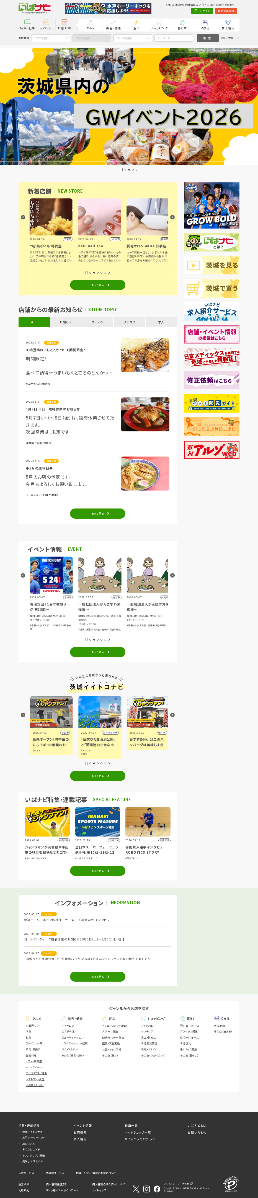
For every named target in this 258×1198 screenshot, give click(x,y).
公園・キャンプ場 (111, 1049)
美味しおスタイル (32, 1161)
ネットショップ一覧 (138, 1132)
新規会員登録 (208, 11)
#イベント (35, 750)
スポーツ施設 (110, 1031)
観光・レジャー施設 (113, 1037)
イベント (46, 28)
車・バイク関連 (188, 1049)
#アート (34, 754)
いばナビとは (197, 1125)
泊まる (205, 28)
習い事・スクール (189, 1025)
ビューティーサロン (72, 1037)
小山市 (111, 732)
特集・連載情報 (29, 1125)
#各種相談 (161, 629)
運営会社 (24, 1184)
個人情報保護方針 (57, 1184)
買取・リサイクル (150, 1049)
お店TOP (64, 28)
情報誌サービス (55, 1173)
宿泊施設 (219, 1025)
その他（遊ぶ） (110, 1055)
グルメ (90, 28)
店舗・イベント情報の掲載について (96, 1173)
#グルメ (83, 750)
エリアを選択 (41, 38)
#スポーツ (46, 629)
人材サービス (26, 1173)
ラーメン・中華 (34, 1043)
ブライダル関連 (189, 1031)
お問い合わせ (197, 1132)
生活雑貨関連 (149, 1043)
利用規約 (24, 1190)
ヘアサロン (67, 1025)
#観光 (130, 754)
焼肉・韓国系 (33, 1049)
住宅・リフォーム (189, 1037)
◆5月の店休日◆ (39, 468)
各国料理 (31, 1055)
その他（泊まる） (223, 1031)
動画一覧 (131, 1125)
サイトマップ (99, 1190)
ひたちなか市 (156, 732)
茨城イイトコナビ (32, 1132)
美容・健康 (113, 28)
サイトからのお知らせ (140, 1139)
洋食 (28, 1031)
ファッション (148, 1025)
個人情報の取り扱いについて (109, 1184)
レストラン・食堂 (35, 1079)
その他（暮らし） (189, 1055)
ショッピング (159, 28)
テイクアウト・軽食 (36, 1073)
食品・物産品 (148, 1037)
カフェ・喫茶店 (34, 1061)
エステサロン (69, 1031)
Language (230, 11)
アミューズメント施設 (114, 1025)
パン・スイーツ (34, 1067)
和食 (28, 1037)
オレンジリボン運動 (33, 1155)
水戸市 (63, 732)
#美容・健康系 (147, 629)
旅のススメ (28, 1143)
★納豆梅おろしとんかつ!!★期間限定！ (55, 349)
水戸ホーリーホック (33, 1137)
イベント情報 (83, 1125)
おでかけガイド (31, 1149)
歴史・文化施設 (111, 1043)
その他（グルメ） (34, 1085)
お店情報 (80, 1132)
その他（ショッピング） (153, 1055)
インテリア (147, 1031)
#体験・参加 (34, 629)
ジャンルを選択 (124, 38)
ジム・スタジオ (69, 1049)
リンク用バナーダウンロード (62, 1190)
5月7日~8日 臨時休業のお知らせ (53, 409)
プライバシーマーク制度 (176, 1183)
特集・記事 (27, 28)
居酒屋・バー (33, 1025)
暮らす (182, 28)
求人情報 (227, 28)
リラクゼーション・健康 (74, 1043)
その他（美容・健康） (72, 1055)
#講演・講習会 (132, 629)
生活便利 (185, 1043)
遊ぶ (136, 28)
